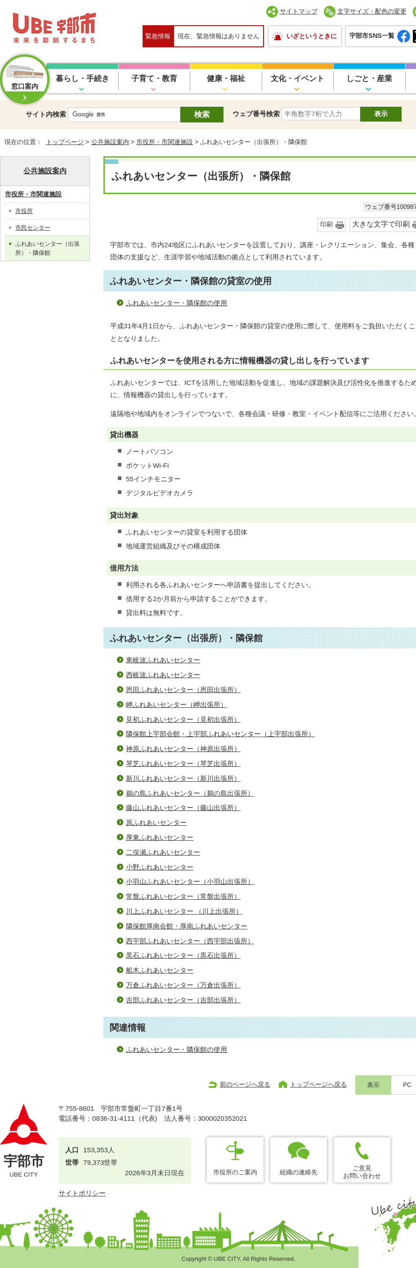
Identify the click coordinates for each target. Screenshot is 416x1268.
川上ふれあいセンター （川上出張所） (184, 911)
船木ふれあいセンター (159, 970)
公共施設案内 (110, 141)
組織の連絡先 (299, 1172)
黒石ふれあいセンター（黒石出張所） (183, 955)
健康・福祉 (226, 78)
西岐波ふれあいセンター (163, 675)
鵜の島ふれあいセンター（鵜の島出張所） (190, 793)
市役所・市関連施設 (164, 141)
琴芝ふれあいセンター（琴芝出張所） (183, 763)
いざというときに (311, 36)
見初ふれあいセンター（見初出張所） (183, 719)
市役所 (24, 211)
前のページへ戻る (245, 1084)
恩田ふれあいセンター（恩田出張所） (183, 689)
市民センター (32, 227)
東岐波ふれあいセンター (163, 660)
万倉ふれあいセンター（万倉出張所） (183, 985)
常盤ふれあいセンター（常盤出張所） (183, 896)
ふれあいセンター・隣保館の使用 (176, 303)
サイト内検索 (46, 114)
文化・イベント (297, 78)
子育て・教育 (154, 78)
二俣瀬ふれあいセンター (163, 852)
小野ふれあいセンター (159, 867)
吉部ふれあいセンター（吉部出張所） (183, 1000)
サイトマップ (299, 11)
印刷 (326, 224)
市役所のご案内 (235, 1172)
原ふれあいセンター (156, 822)
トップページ (65, 141)
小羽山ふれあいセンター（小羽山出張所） (190, 881)
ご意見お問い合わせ (362, 1171)
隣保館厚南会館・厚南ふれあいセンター (186, 926)
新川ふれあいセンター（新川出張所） (183, 778)
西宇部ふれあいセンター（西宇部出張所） (190, 941)
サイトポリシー (82, 1193)
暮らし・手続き (82, 78)
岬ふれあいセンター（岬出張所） (176, 704)
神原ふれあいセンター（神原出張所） (183, 748)
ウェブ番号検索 (256, 114)
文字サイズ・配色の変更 (372, 11)
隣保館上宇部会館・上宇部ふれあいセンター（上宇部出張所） (220, 734)
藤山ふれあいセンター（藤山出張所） (183, 807)
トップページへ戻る (318, 1084)
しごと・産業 (369, 78)
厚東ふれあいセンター (159, 837)
